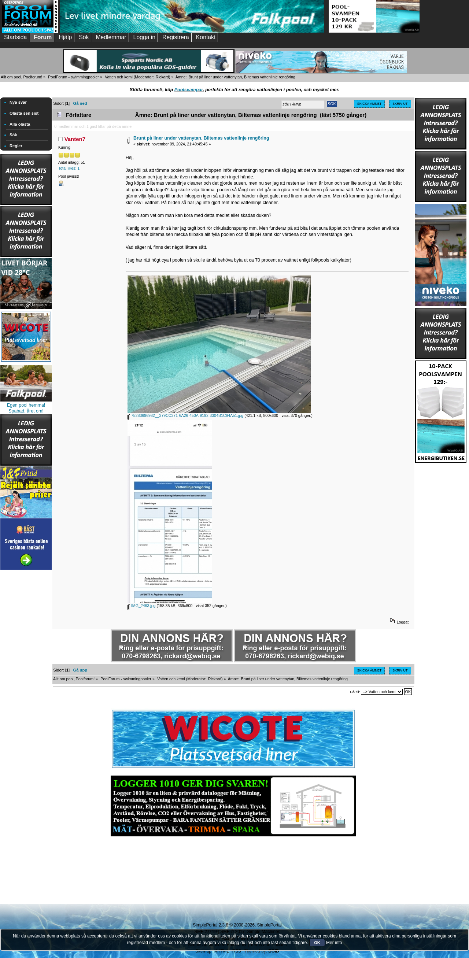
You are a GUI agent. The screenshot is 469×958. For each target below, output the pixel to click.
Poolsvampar (188, 89)
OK (317, 942)
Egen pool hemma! (26, 405)
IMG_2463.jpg (142, 605)
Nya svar (18, 102)
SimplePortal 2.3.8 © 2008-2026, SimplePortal (237, 925)
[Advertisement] (26, 681)
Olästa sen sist (24, 113)
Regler (16, 146)
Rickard (162, 77)
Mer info (334, 942)
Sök (13, 135)
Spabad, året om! (26, 411)
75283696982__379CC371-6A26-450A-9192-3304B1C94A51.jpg (185, 415)
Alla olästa (20, 124)
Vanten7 (74, 139)
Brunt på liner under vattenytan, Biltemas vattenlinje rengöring (201, 138)
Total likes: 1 (69, 168)
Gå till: (355, 692)
